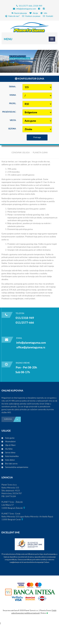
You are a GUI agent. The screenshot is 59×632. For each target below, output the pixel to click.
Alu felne (9, 449)
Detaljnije (12, 59)
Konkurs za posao (31, 16)
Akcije (34, 13)
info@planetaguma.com (26, 9)
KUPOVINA (12, 419)
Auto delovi (10, 460)
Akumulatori (10, 441)
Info (44, 13)
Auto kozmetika (12, 456)
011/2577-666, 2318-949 (30, 6)
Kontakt (48, 16)
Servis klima (10, 452)
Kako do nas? (12, 16)
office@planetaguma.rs (30, 347)
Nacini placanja (19, 13)
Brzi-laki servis (11, 464)
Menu (8, 39)
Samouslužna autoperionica (16, 467)
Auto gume (9, 438)
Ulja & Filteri (10, 445)
